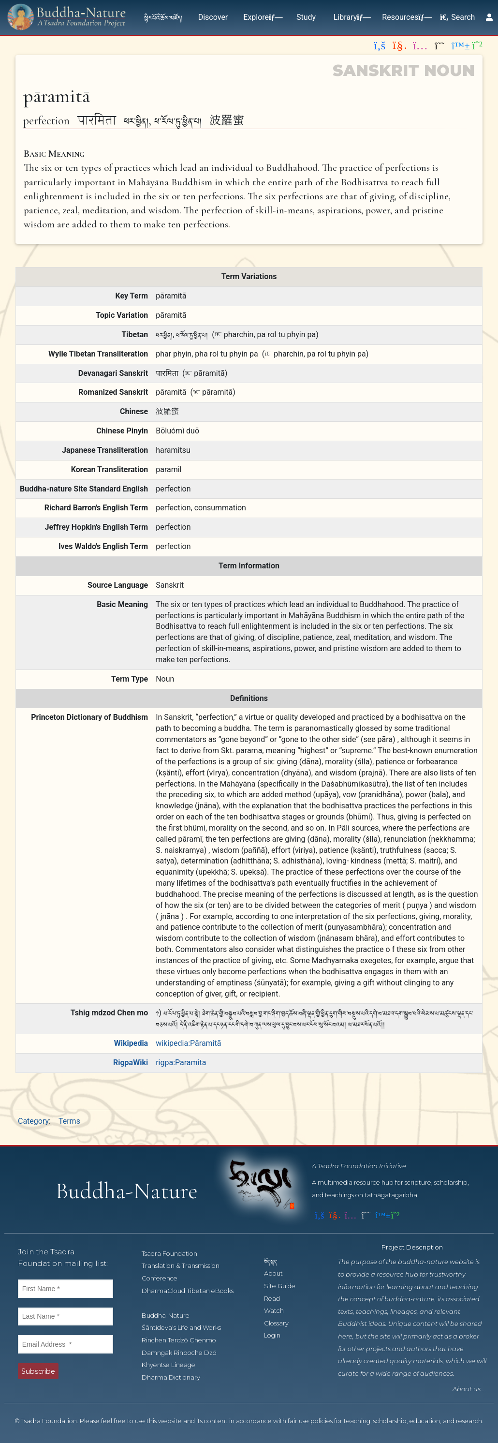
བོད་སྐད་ (275, 1261)
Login (277, 1335)
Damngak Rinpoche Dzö (184, 1352)
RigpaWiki (130, 1062)
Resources (405, 17)
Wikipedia (131, 1043)
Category (33, 1121)
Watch (279, 1310)
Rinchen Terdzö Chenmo (184, 1340)
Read (277, 1298)
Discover (213, 17)
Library (350, 17)
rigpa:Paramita (181, 1062)
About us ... (469, 1389)
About (278, 1273)
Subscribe (38, 1371)
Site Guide (285, 1286)
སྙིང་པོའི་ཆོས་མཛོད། (163, 17)
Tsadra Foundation (175, 1253)
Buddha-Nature (171, 1315)
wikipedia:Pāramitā (188, 1043)
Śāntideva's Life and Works (187, 1327)
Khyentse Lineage (174, 1365)
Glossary (281, 1323)
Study (306, 17)
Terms (69, 1121)
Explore (260, 17)
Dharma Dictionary (176, 1377)
